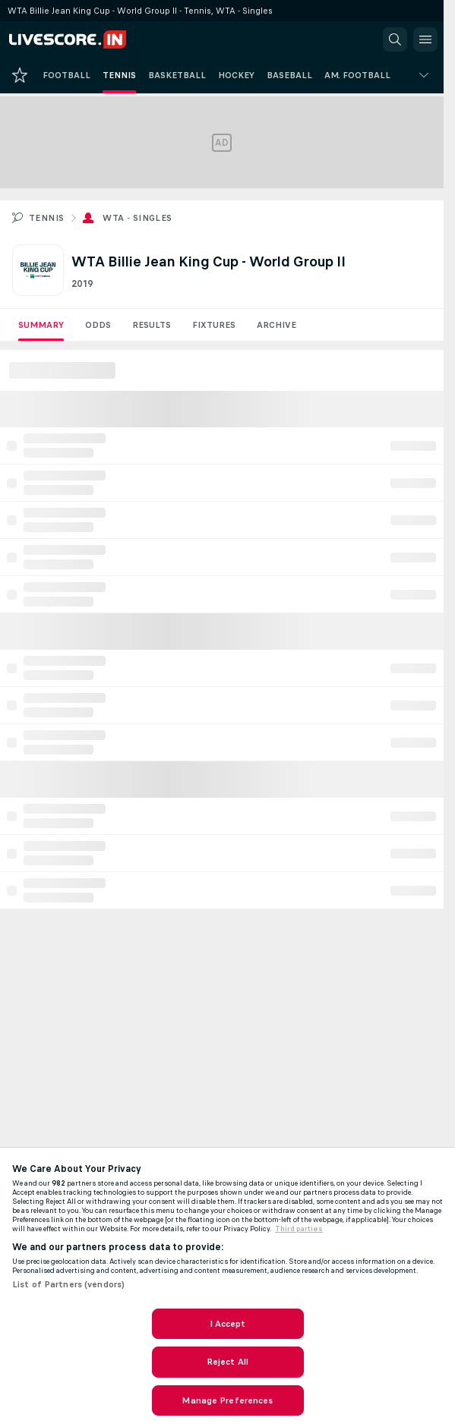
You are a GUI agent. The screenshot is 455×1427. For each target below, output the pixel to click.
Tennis (46, 218)
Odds (98, 325)
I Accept (228, 1323)
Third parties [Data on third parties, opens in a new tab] (299, 1228)
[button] (395, 39)
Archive (276, 325)
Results (151, 325)
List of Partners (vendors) (68, 1284)
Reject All (227, 1361)
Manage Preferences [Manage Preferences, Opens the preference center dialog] (227, 1400)
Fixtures (213, 325)
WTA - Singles (137, 218)
